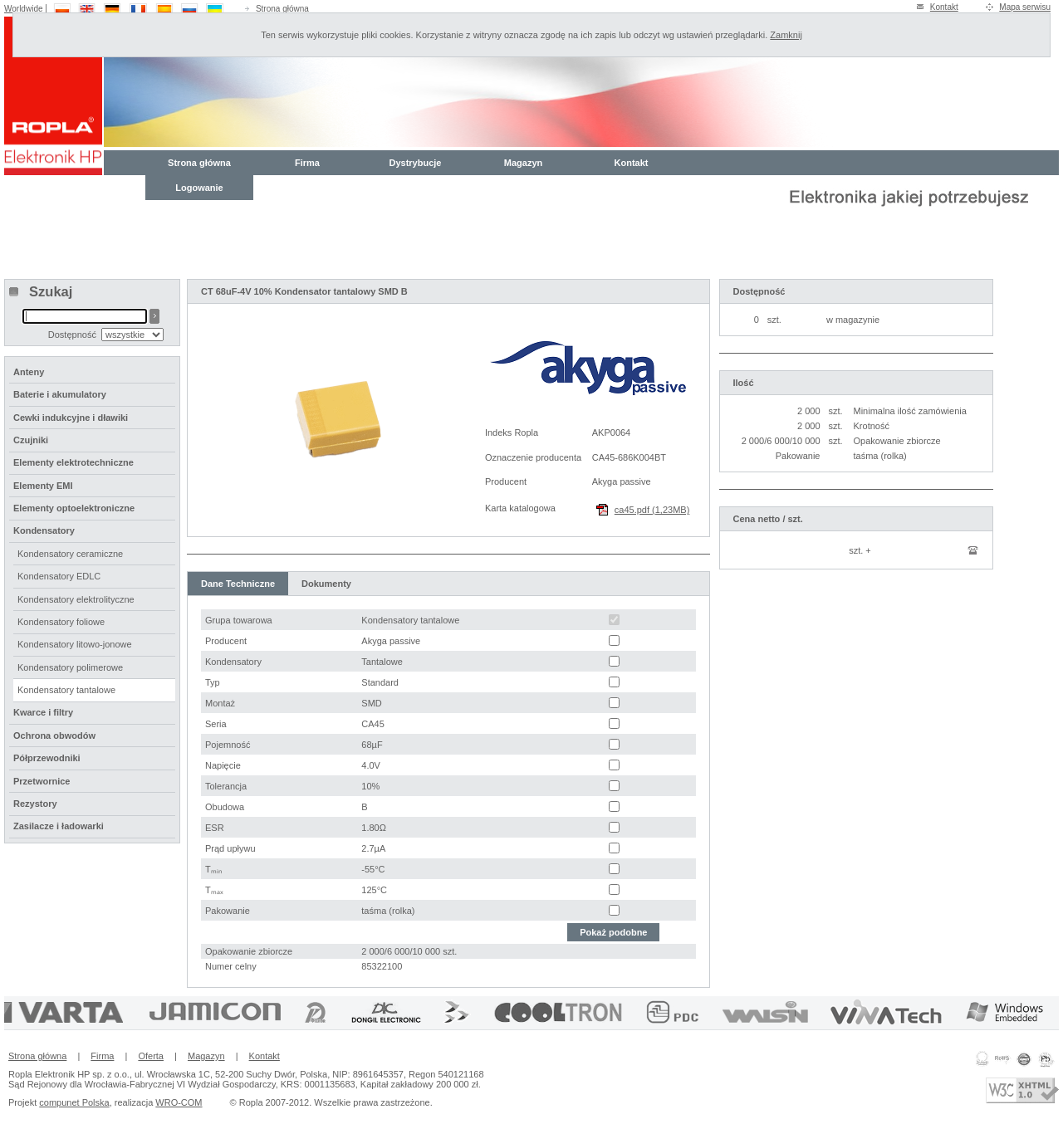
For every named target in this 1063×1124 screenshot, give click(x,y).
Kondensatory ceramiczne (70, 554)
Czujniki (30, 440)
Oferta (151, 1056)
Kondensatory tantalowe (66, 690)
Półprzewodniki (47, 758)
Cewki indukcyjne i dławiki (70, 418)
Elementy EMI (43, 486)
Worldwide (23, 8)
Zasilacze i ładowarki (58, 826)
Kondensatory (44, 530)
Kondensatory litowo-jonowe (74, 644)
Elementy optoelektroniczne (74, 508)
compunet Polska (74, 1102)
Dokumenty (326, 584)
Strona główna (282, 8)
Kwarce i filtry (43, 712)
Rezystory (35, 804)
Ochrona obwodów (54, 735)
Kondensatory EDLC (58, 576)
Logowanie (199, 188)
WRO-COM (178, 1102)
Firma (307, 163)
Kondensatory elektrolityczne (76, 599)
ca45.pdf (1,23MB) (652, 510)
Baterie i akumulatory (59, 394)
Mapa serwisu (1025, 7)
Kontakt (944, 7)
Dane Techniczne (238, 584)
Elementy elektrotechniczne (73, 462)
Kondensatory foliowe (61, 622)
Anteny (28, 372)
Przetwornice (41, 781)
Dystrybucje (415, 163)
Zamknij (786, 35)
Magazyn (523, 163)
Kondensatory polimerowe (70, 667)
